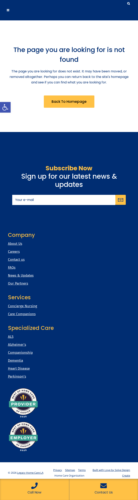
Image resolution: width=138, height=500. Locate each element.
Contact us (16, 260)
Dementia (15, 361)
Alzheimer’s (17, 345)
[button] (5, 107)
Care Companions (22, 314)
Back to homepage (69, 101)
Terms (82, 470)
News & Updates (21, 275)
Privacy (57, 470)
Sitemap (70, 470)
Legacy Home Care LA (30, 473)
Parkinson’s (17, 376)
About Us (15, 244)
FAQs (11, 267)
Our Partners (18, 283)
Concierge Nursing (22, 306)
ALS (10, 337)
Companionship (20, 353)
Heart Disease (19, 368)
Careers (14, 252)
